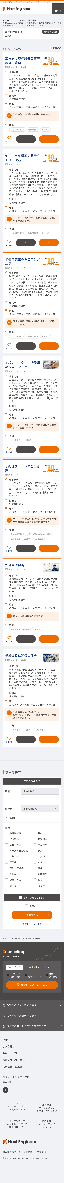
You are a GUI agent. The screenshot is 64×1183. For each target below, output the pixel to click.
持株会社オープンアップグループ (47, 1128)
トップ (5, 942)
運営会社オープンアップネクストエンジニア (46, 1111)
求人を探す (9, 1050)
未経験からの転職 (12, 1070)
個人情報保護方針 (12, 1155)
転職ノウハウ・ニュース (16, 1063)
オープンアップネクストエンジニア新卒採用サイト (17, 1128)
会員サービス (10, 1057)
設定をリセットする (32, 927)
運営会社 (7, 1085)
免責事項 (41, 1155)
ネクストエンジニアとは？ (17, 1080)
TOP (5, 1043)
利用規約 (29, 1155)
